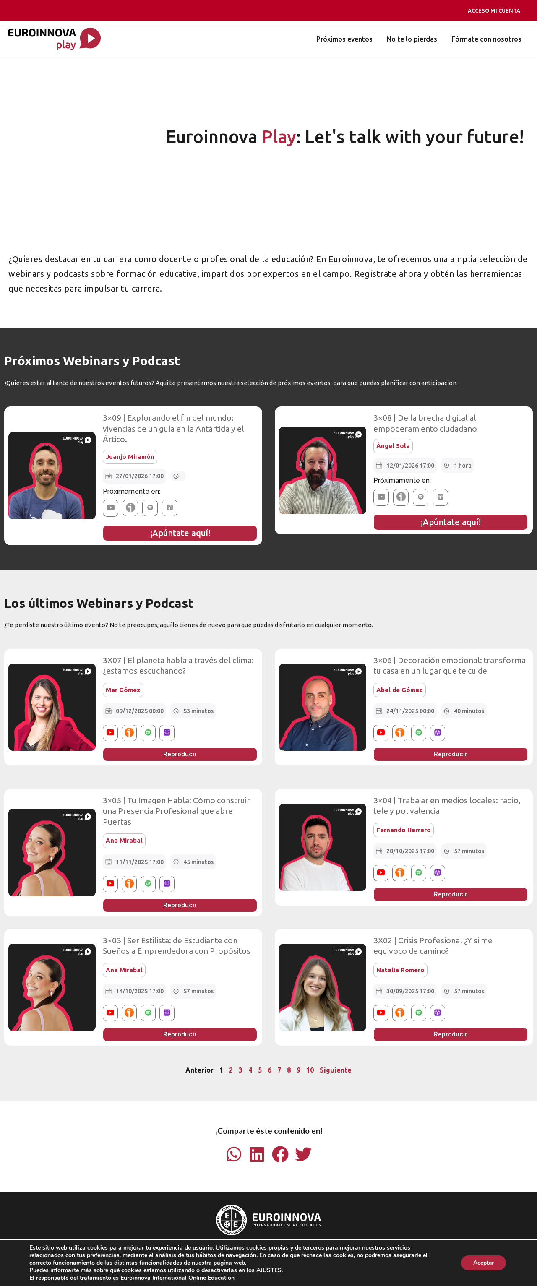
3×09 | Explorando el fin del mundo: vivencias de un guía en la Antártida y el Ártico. (173, 428)
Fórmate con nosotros (487, 39)
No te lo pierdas (413, 39)
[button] (110, 508)
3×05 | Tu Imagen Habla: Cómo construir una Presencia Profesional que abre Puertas (175, 810)
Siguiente (336, 1069)
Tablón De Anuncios (247, 1272)
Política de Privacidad (302, 1261)
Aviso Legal (159, 1261)
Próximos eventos (346, 39)
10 (310, 1069)
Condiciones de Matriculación (223, 1261)
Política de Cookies (366, 1261)
